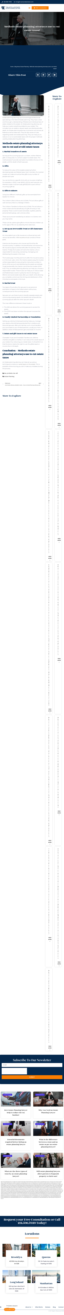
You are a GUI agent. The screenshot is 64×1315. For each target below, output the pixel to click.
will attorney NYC (24, 1190)
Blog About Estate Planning (21, 66)
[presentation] (14, 1071)
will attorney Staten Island (38, 1190)
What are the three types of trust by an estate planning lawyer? (48, 360)
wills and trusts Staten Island (7, 1192)
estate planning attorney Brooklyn (26, 1195)
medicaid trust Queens (42, 1183)
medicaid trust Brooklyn (12, 1183)
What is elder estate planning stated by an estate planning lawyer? (58, 610)
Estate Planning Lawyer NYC (28, 1197)
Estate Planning (9, 376)
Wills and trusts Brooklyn (31, 1191)
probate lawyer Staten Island (57, 1186)
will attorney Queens (31, 1190)
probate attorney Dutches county (27, 1184)
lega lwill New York (10, 1181)
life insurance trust (23, 237)
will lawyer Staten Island (16, 1191)
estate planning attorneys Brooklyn (34, 1193)
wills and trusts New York (47, 1191)
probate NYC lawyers (46, 1187)
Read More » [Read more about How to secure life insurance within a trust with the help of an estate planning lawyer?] (59, 963)
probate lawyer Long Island (17, 1186)
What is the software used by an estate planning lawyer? (48, 1006)
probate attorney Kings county (38, 1184)
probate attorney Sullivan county (41, 1185)
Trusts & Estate (13, 7)
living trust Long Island (40, 1181)
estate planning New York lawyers (48, 1195)
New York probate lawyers (9, 1184)
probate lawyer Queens (33, 1186)
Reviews (44, 1307)
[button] (29, 7)
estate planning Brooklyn (55, 1193)
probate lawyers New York (41, 1186)
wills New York (55, 1192)
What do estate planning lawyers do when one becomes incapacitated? (58, 762)
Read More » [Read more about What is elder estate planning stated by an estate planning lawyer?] (59, 660)
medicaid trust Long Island (20, 1183)
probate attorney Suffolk (32, 1185)
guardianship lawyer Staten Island (47, 1197)
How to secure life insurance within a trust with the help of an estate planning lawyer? (58, 903)
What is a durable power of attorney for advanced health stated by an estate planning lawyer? (48, 777)
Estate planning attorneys (11, 117)
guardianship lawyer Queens (37, 1197)
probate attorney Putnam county (6, 1185)
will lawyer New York (59, 1190)
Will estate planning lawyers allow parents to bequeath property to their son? (58, 369)
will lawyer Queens (9, 1191)
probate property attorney (54, 1187)
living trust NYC (53, 1181)
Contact (61, 1307)
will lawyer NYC (3, 1191)
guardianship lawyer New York (19, 1197)
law (5, 373)
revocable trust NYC (41, 1189)
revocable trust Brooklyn (10, 1189)
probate (9, 373)
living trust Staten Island (4, 1183)
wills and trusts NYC (54, 1191)
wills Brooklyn (14, 1192)
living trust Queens (59, 1181)
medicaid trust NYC (36, 1183)
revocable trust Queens (48, 1189)
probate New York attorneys (22, 1187)
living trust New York (47, 1181)
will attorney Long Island (10, 1190)
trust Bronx (59, 1189)
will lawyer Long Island (52, 1190)
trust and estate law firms (25, 1193)
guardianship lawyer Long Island (9, 1197)
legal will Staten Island (27, 1181)
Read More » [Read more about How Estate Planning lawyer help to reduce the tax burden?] (50, 187)
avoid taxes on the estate (27, 364)
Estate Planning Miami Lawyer (43, 1192)
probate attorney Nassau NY (47, 1184)
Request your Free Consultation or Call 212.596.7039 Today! (32, 1221)
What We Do (34, 1307)
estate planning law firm (13, 8)
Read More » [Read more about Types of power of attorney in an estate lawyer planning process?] (50, 939)
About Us (22, 1307)
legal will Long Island (4, 1181)
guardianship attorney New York (19, 1196)
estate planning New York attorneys (15, 1195)
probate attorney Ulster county (52, 1185)
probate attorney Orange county (57, 1184)
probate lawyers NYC (49, 1186)
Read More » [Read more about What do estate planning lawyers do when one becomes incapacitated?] (59, 812)
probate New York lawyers (16, 1193)
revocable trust (54, 1189)
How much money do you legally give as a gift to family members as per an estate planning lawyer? (48, 492)
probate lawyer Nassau (25, 1186)
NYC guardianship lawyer (18, 1184)
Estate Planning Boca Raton (21, 1192)
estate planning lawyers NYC (7, 1193)
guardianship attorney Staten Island (48, 1196)
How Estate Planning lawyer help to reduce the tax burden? (48, 143)
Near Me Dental (55, 1197)
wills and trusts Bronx (23, 1191)
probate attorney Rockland (24, 1185)
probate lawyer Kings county (7, 1186)
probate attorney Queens (15, 1185)
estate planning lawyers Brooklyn (45, 1193)
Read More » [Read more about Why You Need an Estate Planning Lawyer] (59, 162)
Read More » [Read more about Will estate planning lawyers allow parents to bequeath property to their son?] (59, 425)
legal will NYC (16, 1181)
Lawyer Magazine (36, 1192)
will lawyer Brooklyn (46, 1190)
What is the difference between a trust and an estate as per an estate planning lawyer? (58, 250)
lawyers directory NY (26, 1189)
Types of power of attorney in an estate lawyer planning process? (48, 891)
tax (14, 373)
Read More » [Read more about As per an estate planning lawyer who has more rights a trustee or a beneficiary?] (59, 540)
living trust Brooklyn (34, 1181)
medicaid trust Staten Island (50, 1183)
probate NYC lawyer (39, 1187)
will (17, 373)
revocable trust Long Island (18, 1189)
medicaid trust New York (28, 1183)
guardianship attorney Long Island (9, 1196)
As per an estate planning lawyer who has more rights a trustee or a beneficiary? (58, 483)
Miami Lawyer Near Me (29, 1192)
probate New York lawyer (32, 1187)
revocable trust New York (34, 1189)
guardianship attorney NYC (29, 1196)
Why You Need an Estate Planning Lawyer (58, 131)
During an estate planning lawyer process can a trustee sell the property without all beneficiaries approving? (48, 635)
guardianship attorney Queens (38, 1196)
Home (11, 66)
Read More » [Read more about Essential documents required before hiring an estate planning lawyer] (50, 290)
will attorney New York (18, 1190)
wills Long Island (50, 1192)
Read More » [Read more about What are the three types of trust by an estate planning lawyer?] (50, 407)
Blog (52, 1307)
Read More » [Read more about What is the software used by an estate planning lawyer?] (50, 1047)
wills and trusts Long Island (39, 1191)
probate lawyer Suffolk (4, 1187)
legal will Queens (21, 1181)
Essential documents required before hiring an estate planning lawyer (48, 239)
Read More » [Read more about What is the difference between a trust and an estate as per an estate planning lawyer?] (59, 311)
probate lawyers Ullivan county (13, 1187)
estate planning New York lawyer (37, 1195)
